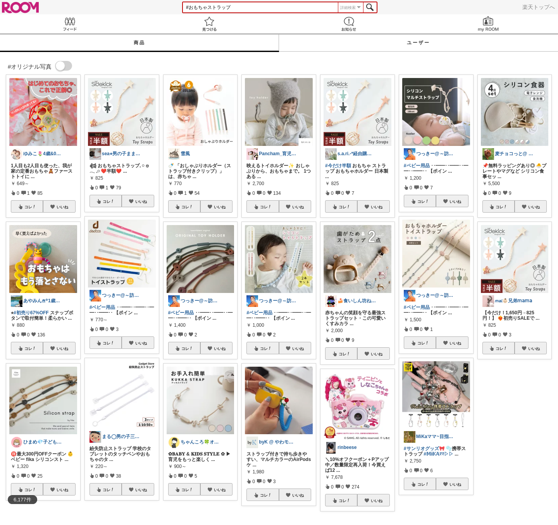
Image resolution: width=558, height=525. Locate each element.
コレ (30, 207)
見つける (209, 23)
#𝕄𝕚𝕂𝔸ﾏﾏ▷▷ (438, 454)
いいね (62, 207)
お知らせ (348, 23)
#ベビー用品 (102, 307)
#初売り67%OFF (31, 312)
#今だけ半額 (338, 165)
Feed (70, 23)
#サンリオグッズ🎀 (424, 448)
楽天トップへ (538, 7)
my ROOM (488, 23)
